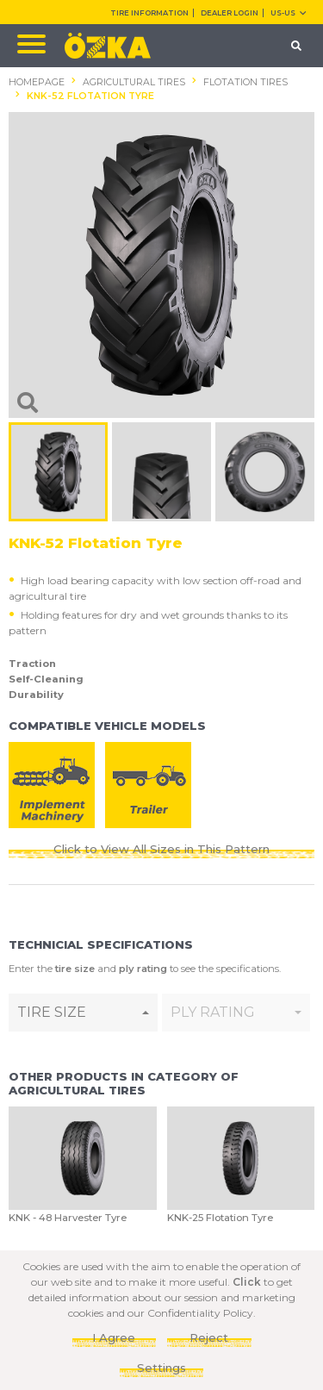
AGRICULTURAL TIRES (134, 82)
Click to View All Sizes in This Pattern (161, 849)
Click (247, 1281)
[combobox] (83, 1013)
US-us (288, 13)
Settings (161, 1367)
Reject (208, 1337)
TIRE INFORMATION (149, 13)
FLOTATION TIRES (245, 82)
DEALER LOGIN (229, 13)
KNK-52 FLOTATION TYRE (90, 96)
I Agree (113, 1337)
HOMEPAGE (37, 82)
